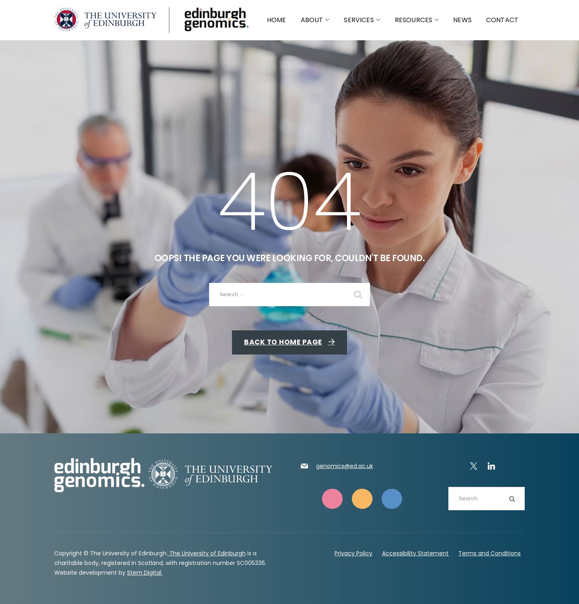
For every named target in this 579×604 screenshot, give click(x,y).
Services (362, 20)
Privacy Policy (353, 553)
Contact (502, 20)
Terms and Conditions (489, 553)
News (462, 20)
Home (276, 20)
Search (511, 498)
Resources (417, 20)
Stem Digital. (144, 573)
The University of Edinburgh (207, 553)
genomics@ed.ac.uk (344, 466)
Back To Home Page (283, 342)
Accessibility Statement (415, 553)
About (315, 20)
